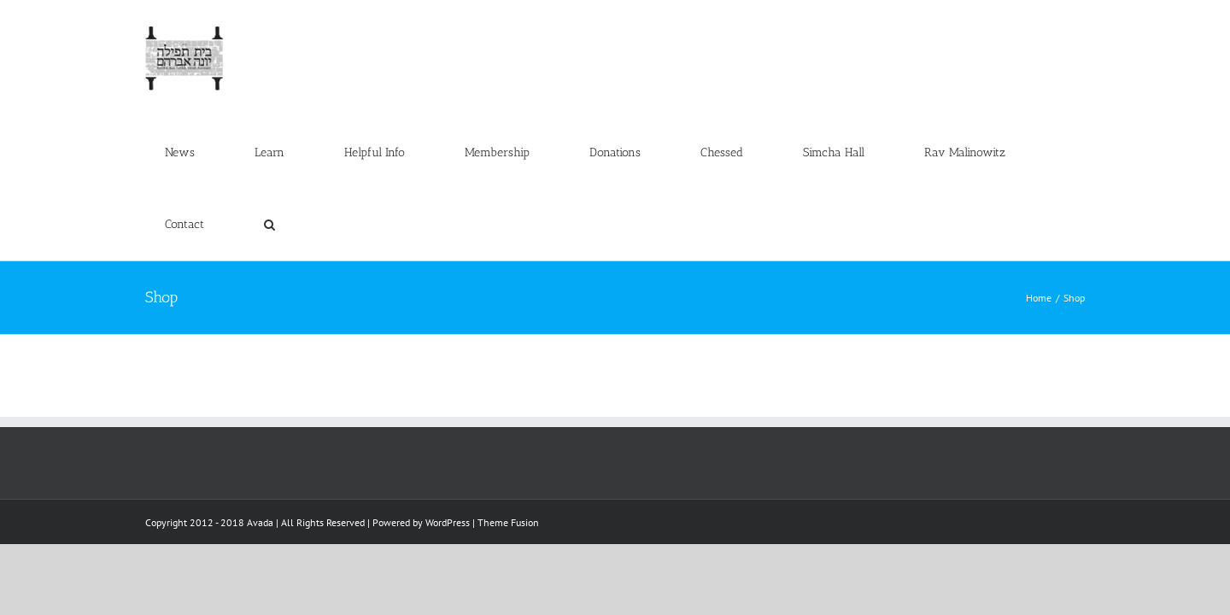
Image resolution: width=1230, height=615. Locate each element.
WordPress (447, 378)
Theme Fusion (508, 378)
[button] (1060, 36)
